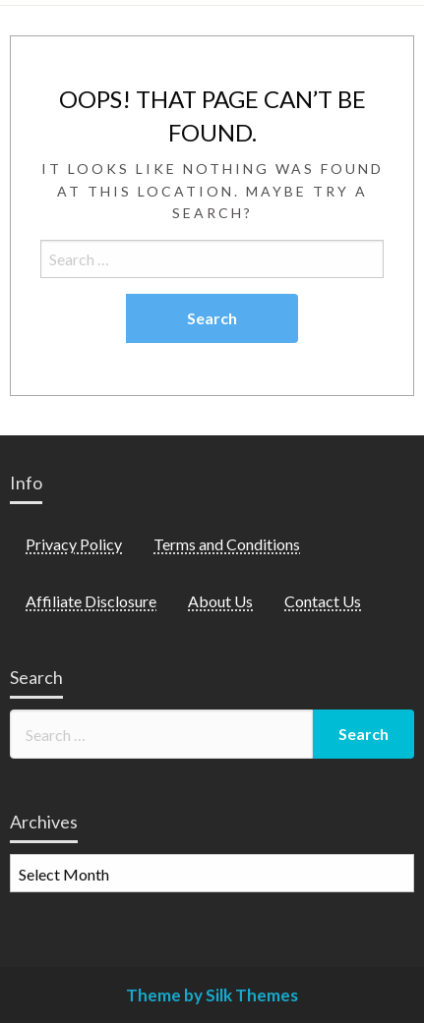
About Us (220, 601)
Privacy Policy (74, 544)
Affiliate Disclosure (91, 601)
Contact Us (322, 601)
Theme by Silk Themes (212, 995)
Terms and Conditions (226, 544)
